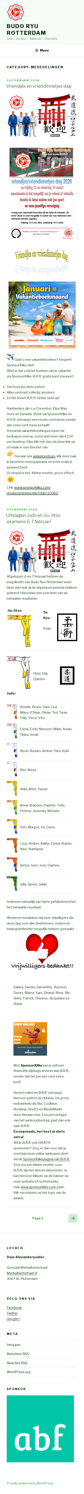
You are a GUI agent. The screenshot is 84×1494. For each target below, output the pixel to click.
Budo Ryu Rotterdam (26, 29)
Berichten (18, 1354)
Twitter (12, 1313)
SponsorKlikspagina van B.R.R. (46, 1159)
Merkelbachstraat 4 (22, 1273)
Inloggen (14, 1345)
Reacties (17, 1363)
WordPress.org (18, 1372)
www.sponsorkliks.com (38, 1187)
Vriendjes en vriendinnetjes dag (38, 86)
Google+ (13, 1319)
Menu (42, 50)
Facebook (14, 1308)
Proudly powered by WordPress (30, 1483)
